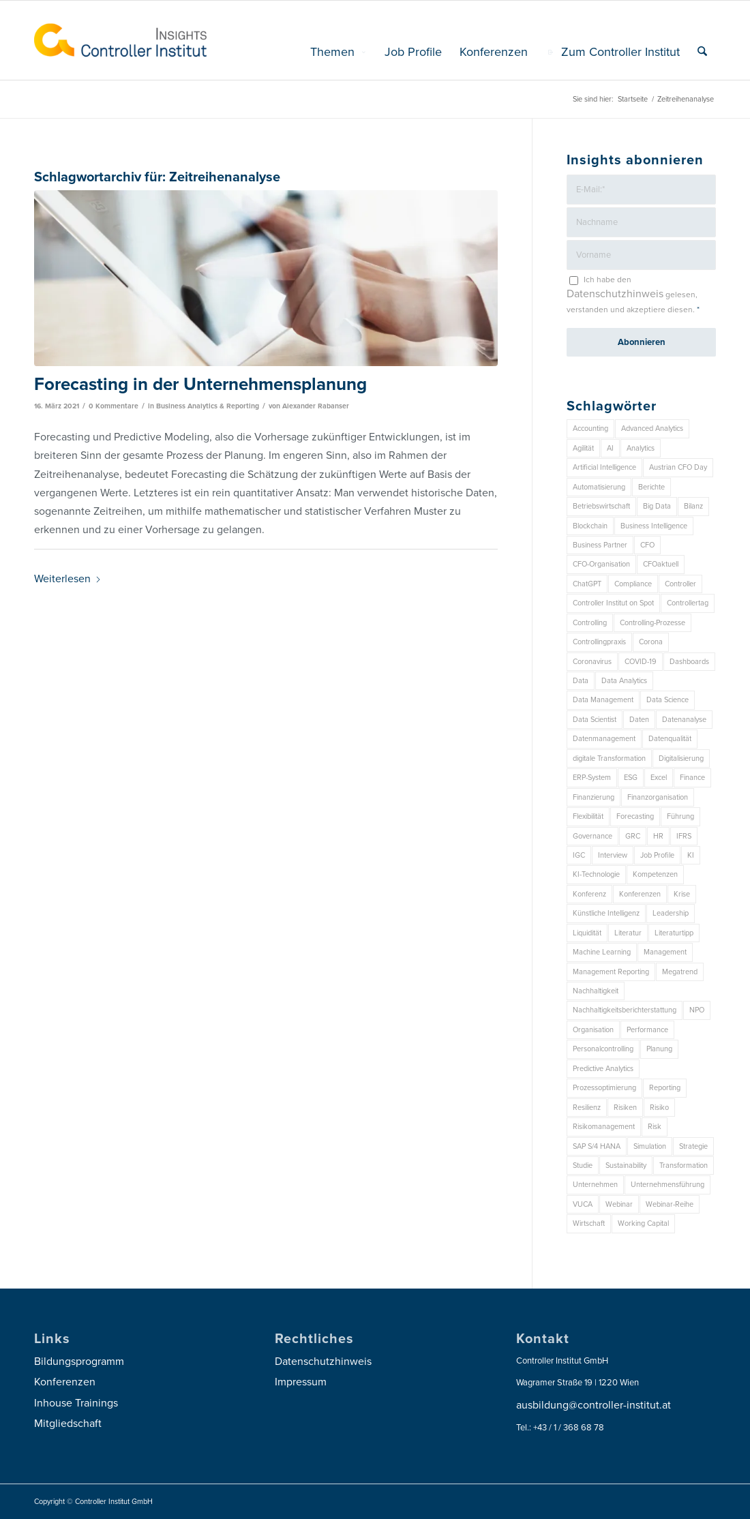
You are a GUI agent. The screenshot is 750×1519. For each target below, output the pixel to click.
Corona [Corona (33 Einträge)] (651, 641)
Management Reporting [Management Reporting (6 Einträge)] (611, 971)
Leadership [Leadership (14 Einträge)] (670, 913)
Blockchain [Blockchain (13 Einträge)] (590, 526)
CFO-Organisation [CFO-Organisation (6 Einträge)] (601, 564)
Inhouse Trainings (76, 1403)
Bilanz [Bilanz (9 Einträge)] (693, 506)
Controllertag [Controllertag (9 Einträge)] (687, 603)
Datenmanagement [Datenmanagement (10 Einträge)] (604, 738)
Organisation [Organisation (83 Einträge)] (593, 1029)
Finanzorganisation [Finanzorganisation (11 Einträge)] (657, 797)
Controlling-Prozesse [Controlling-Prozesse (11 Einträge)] (652, 622)
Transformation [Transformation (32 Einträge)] (683, 1165)
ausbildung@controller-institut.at (593, 1405)
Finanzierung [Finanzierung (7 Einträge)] (593, 797)
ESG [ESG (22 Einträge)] (631, 777)
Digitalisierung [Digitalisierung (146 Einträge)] (681, 758)
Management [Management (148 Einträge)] (665, 952)
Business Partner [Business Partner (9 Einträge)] (600, 545)
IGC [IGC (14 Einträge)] (579, 855)
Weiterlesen (68, 579)
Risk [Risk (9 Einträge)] (654, 1126)
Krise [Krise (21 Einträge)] (682, 894)
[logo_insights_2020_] (120, 40)
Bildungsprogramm (79, 1361)
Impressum (301, 1382)
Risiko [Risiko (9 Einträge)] (659, 1107)
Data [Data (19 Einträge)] (580, 680)
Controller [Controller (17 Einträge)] (680, 584)
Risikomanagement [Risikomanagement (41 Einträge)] (604, 1126)
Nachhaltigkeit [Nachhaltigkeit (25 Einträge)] (595, 991)
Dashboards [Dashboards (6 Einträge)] (689, 661)
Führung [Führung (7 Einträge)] (680, 816)
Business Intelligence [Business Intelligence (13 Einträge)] (653, 526)
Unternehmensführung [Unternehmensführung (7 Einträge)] (667, 1184)
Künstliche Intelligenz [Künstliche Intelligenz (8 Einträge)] (606, 913)
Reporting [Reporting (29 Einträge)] (664, 1087)
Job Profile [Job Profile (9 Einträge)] (657, 855)
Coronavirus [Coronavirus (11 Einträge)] (592, 661)
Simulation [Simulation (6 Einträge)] (649, 1146)
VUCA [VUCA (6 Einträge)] (582, 1204)
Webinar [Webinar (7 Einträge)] (619, 1204)
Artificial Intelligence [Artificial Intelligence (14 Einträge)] (604, 467)
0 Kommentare (113, 406)
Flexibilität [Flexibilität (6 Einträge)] (588, 816)
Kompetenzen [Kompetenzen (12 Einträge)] (655, 874)
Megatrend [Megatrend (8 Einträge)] (680, 971)
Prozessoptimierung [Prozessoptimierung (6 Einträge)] (604, 1087)
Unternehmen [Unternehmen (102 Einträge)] (595, 1184)
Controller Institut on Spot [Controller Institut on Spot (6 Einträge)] (613, 603)
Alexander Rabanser (315, 406)
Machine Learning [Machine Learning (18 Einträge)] (602, 952)
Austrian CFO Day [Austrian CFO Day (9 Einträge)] (678, 467)
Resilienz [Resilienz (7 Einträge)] (587, 1107)
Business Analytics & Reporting (207, 406)
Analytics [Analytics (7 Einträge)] (641, 448)
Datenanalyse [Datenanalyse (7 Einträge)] (684, 719)
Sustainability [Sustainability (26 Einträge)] (625, 1165)
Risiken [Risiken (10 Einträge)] (625, 1107)
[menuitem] (338, 52)
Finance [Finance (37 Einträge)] (692, 777)
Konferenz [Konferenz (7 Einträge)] (589, 894)
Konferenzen (64, 1382)
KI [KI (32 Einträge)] (690, 855)
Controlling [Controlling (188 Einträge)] (590, 622)
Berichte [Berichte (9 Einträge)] (651, 487)
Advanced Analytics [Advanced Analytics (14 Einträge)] (652, 428)
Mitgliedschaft (68, 1423)
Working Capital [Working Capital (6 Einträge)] (643, 1223)
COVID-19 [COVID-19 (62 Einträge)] (641, 661)
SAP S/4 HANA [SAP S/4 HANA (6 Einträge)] (596, 1146)
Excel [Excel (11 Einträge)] (658, 777)
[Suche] (702, 52)
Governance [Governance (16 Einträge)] (592, 836)
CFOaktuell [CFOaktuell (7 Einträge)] (660, 564)
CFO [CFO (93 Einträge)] (647, 545)
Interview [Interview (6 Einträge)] (612, 855)
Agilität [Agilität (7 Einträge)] (583, 448)
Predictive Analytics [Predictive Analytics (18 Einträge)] (603, 1068)
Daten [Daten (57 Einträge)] (639, 719)
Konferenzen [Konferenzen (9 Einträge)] (640, 894)
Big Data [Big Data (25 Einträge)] (657, 506)
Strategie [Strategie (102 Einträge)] (693, 1146)
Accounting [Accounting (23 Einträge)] (590, 428)
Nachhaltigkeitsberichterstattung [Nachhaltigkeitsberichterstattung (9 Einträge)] (624, 1010)
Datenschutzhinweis (615, 294)
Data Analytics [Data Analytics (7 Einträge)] (624, 680)
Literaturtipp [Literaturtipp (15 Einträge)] (674, 933)
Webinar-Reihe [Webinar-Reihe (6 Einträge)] (669, 1204)
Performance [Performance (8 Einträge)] (647, 1029)
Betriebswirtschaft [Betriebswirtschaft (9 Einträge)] (601, 506)
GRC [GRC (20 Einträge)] (632, 836)
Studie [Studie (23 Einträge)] (582, 1165)
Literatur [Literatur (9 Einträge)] (628, 933)
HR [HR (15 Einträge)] (658, 836)
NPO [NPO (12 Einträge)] (696, 1010)
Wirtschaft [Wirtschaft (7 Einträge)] (589, 1223)
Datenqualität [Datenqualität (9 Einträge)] (669, 738)
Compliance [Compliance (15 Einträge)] (633, 584)
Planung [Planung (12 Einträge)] (659, 1048)
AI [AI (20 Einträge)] (610, 448)
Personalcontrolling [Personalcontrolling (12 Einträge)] (603, 1048)
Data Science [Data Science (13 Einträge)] (667, 699)
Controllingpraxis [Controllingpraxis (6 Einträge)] (599, 641)
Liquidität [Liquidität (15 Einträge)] (587, 933)
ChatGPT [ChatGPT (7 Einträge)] (587, 584)
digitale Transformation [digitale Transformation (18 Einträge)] (609, 758)
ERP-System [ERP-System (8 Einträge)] (592, 777)
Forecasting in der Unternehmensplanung (200, 384)
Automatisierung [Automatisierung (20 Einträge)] (599, 487)
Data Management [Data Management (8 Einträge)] (603, 699)
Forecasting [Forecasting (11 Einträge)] (635, 816)
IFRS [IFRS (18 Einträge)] (683, 836)
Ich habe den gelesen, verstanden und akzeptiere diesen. (633, 294)
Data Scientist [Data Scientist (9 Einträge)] (594, 719)
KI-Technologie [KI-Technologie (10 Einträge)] (596, 874)
